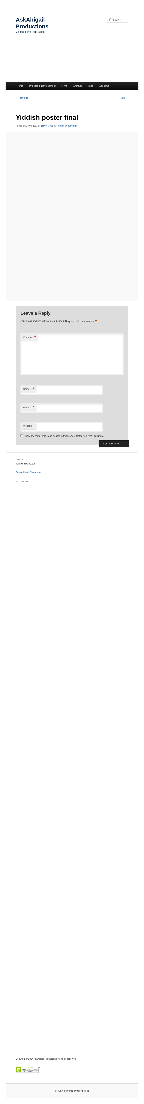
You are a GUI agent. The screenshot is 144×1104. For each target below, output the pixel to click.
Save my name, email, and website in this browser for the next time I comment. (65, 436)
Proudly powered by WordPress (72, 1091)
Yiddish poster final (66, 125)
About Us (104, 85)
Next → (124, 98)
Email (28, 407)
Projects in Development (42, 85)
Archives (77, 85)
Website (27, 425)
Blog (90, 85)
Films (64, 85)
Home (20, 85)
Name (28, 389)
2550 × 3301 (47, 125)
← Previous (22, 98)
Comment (29, 337)
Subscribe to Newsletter (28, 472)
